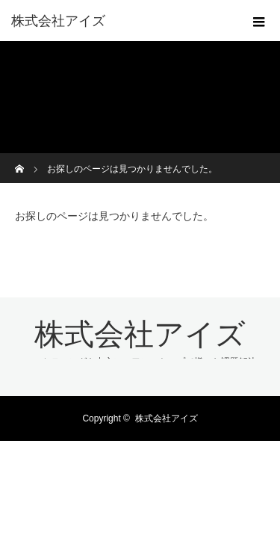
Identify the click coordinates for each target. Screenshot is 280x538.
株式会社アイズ (58, 20)
